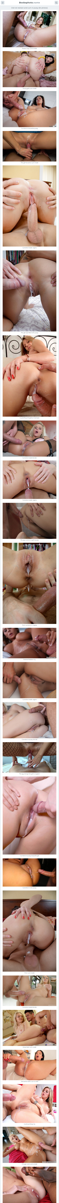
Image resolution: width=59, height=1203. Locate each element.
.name (29, 2)
